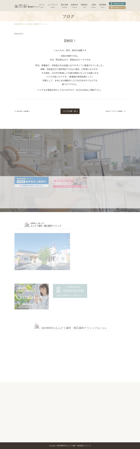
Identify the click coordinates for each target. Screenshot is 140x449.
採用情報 (102, 5)
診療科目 (74, 5)
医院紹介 (84, 5)
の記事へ (23, 111)
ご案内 (93, 5)
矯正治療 (64, 5)
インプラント (53, 5)
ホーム (42, 5)
